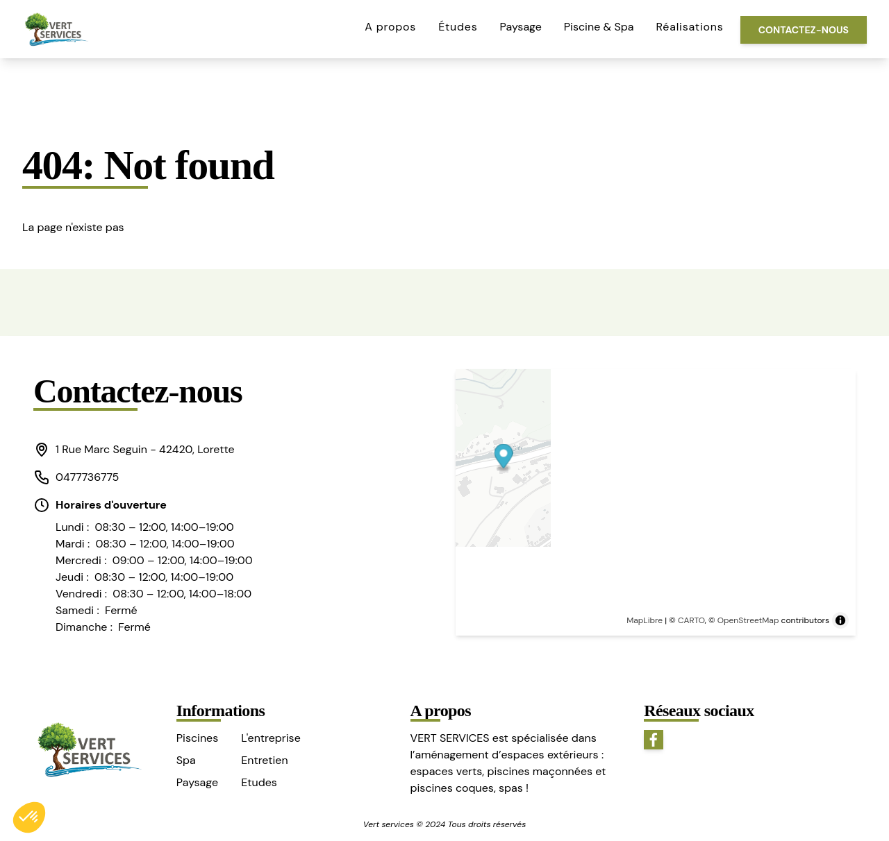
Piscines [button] (197, 738)
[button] (143, 449)
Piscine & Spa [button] (599, 26)
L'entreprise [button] (270, 738)
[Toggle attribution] (840, 620)
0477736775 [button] (76, 477)
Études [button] (457, 26)
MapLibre (644, 620)
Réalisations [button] (690, 26)
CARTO (691, 620)
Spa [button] (186, 760)
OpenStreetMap (748, 620)
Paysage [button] (521, 26)
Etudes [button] (259, 782)
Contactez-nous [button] (803, 30)
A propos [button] (390, 26)
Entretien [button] (264, 760)
